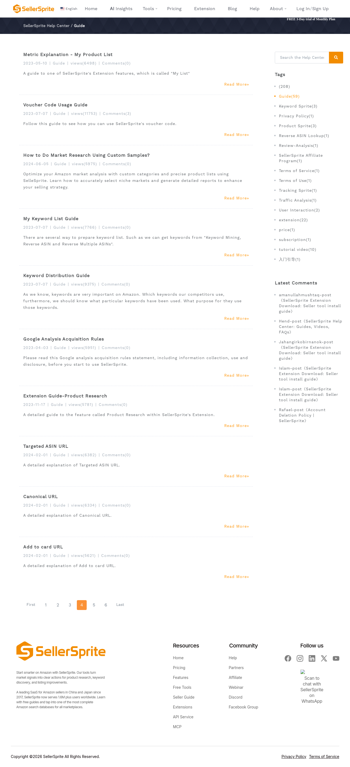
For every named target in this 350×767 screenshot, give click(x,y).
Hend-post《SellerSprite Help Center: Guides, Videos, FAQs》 (310, 326)
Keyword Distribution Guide (56, 275)
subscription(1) (295, 239)
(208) (284, 86)
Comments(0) (116, 63)
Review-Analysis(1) (298, 145)
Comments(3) (117, 113)
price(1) (287, 230)
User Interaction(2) (299, 210)
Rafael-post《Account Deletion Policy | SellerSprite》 (302, 415)
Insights (121, 8)
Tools (148, 8)
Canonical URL (40, 496)
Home (91, 8)
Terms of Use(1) (295, 180)
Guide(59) (289, 96)
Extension (204, 8)
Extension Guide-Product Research (65, 396)
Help (254, 8)
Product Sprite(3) (298, 126)
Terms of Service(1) (299, 170)
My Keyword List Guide (50, 218)
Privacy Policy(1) (296, 116)
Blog (232, 8)
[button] (69, 8)
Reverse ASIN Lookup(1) (304, 135)
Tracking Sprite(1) (298, 190)
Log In (303, 8)
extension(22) (293, 220)
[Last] (120, 604)
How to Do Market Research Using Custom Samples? (86, 155)
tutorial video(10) (297, 249)
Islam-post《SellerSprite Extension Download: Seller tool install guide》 (308, 373)
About (276, 8)
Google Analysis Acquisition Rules (63, 339)
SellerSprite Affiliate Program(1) (301, 158)
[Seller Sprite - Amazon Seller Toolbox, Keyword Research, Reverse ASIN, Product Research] (33, 8)
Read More (236, 84)
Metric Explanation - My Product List (68, 54)
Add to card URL (43, 547)
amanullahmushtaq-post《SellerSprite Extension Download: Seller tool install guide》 (310, 303)
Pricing (174, 8)
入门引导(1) (290, 259)
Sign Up (320, 8)
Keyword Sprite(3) (298, 106)
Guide (59, 63)
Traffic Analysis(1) (298, 200)
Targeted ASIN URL (45, 446)
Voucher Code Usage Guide (55, 105)
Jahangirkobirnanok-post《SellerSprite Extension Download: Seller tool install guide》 (310, 350)
